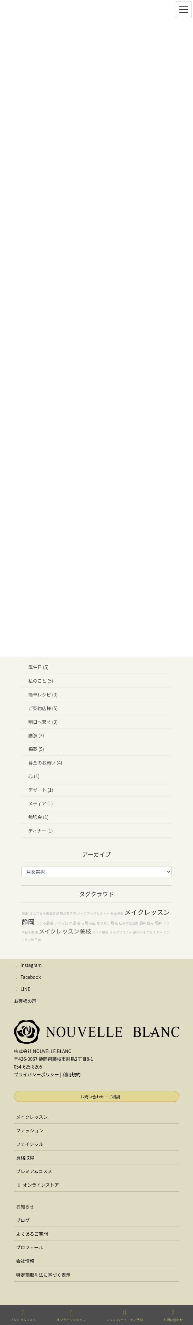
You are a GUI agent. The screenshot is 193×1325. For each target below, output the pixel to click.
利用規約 (71, 1074)
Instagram (28, 965)
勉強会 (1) (38, 817)
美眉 (25, 913)
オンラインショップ (71, 1315)
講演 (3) (36, 735)
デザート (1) (40, 790)
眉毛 (76, 922)
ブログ (23, 1220)
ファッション (29, 1130)
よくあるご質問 (32, 1233)
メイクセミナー (120, 932)
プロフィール (29, 1247)
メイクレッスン (32, 1117)
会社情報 (25, 1261)
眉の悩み (146, 922)
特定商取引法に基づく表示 (43, 1275)
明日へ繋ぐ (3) (42, 722)
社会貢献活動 (129, 923)
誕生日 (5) (38, 667)
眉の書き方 (68, 913)
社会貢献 (117, 913)
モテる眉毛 (44, 922)
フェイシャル (29, 1144)
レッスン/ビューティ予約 (124, 1315)
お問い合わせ (173, 1315)
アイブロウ (63, 922)
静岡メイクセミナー (147, 932)
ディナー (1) (40, 830)
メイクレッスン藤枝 (65, 931)
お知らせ (25, 1206)
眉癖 (158, 922)
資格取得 (25, 1157)
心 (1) (33, 776)
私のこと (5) (40, 680)
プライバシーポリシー (36, 1074)
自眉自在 (88, 922)
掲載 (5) (36, 749)
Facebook (27, 977)
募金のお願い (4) (45, 762)
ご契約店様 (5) (42, 708)
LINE (22, 989)
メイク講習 (100, 932)
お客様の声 (25, 1001)
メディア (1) (40, 803)
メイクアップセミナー (93, 913)
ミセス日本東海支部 (44, 913)
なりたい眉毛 (107, 922)
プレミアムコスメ (34, 1171)
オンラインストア (37, 1185)
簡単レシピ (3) (42, 694)
